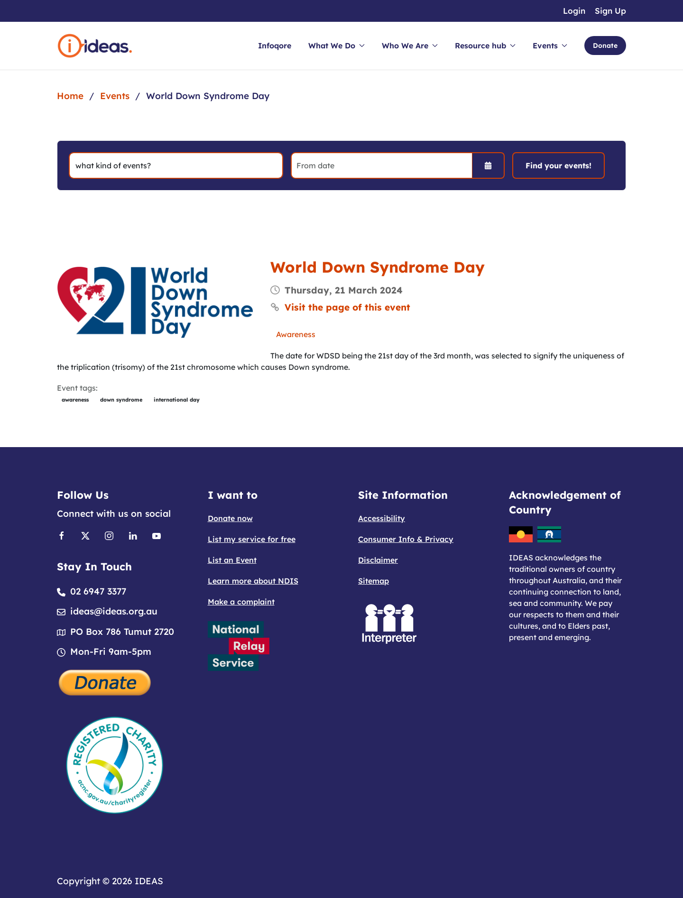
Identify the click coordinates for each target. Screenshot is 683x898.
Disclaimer (378, 560)
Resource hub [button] (485, 45)
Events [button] (550, 45)
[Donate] (105, 681)
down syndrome (121, 399)
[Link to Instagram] (109, 535)
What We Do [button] (336, 45)
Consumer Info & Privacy (405, 539)
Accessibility (381, 518)
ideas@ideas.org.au (113, 611)
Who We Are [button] (410, 45)
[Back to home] (95, 46)
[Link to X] (85, 535)
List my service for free (251, 539)
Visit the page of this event (347, 307)
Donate (605, 45)
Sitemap (373, 581)
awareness (75, 399)
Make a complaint (241, 601)
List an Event (232, 560)
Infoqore (274, 45)
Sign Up (610, 11)
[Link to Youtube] (156, 535)
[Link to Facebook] (61, 535)
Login (574, 11)
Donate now (230, 518)
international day (177, 399)
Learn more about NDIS (253, 581)
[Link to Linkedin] (133, 535)
